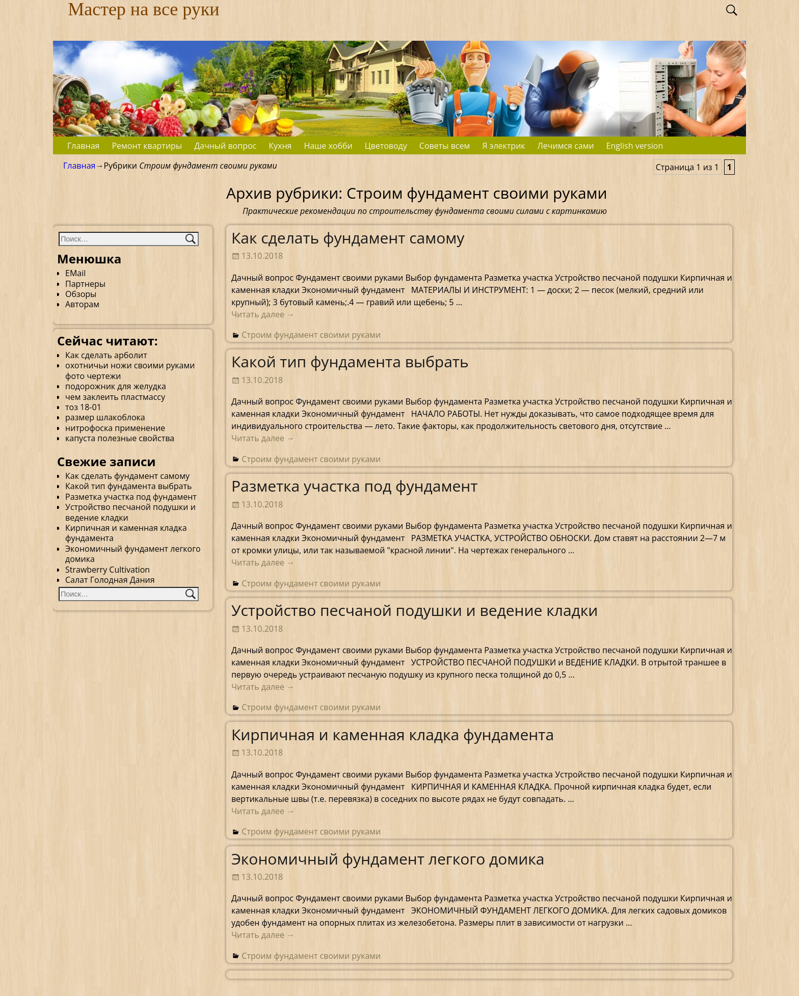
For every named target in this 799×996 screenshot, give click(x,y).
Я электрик (503, 145)
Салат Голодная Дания (110, 579)
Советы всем (444, 145)
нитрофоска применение (115, 428)
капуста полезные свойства (119, 438)
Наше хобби (328, 145)
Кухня (280, 145)
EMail (75, 273)
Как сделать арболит (106, 355)
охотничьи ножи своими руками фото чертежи (130, 370)
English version (634, 145)
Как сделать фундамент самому (347, 237)
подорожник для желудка (115, 386)
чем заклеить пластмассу (115, 396)
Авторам (82, 304)
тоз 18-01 (83, 407)
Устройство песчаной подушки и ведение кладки (414, 610)
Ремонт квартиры (147, 145)
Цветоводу (386, 145)
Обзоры (80, 294)
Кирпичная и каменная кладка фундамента (392, 734)
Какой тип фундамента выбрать (350, 361)
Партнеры (85, 283)
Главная (83, 145)
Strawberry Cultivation (107, 569)
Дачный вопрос (225, 145)
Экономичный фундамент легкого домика (388, 858)
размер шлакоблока (105, 417)
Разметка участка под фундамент (354, 485)
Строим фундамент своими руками (311, 334)
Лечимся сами (566, 145)
